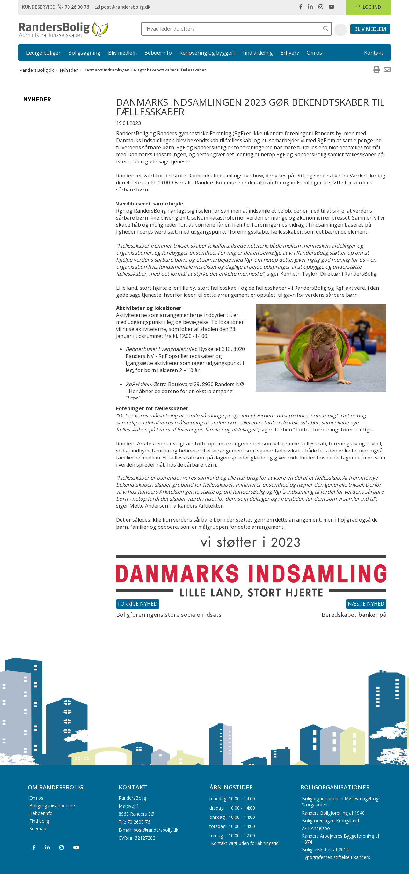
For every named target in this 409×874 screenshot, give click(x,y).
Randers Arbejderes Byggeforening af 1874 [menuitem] (340, 839)
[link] (74, 6)
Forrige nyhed (137, 603)
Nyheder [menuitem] (69, 70)
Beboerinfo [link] (158, 52)
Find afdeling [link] (257, 52)
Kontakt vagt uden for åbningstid (245, 843)
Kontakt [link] (373, 52)
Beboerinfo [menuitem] (41, 813)
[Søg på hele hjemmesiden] (326, 29)
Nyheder (37, 99)
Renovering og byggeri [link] (207, 52)
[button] (340, 30)
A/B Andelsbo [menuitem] (316, 828)
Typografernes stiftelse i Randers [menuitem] (336, 857)
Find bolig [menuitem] (39, 821)
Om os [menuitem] (36, 798)
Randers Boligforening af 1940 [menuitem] (333, 813)
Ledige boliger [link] (43, 52)
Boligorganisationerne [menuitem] (52, 805)
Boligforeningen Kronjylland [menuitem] (330, 821)
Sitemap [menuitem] (37, 828)
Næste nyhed (366, 603)
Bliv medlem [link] (122, 52)
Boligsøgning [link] (84, 52)
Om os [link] (314, 52)
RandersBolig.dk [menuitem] (36, 70)
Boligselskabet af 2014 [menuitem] (325, 850)
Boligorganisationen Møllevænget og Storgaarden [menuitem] (340, 802)
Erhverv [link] (290, 52)
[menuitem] (377, 70)
